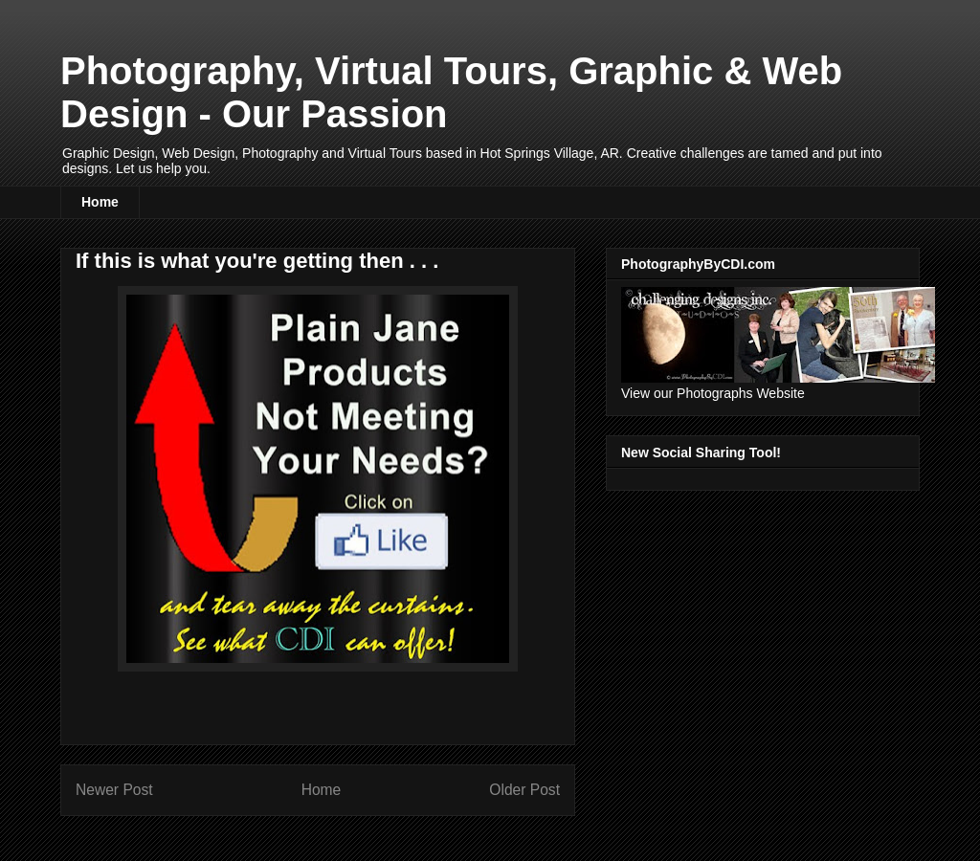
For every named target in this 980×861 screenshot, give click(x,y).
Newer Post (114, 790)
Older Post (524, 790)
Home (100, 202)
